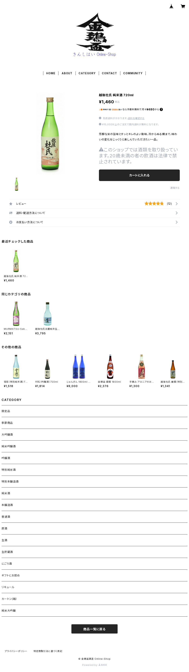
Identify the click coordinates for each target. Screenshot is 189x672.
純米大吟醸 (9, 610)
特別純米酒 (9, 469)
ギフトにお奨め (11, 575)
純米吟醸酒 (9, 446)
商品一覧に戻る (94, 629)
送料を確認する (136, 118)
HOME (50, 73)
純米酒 (6, 493)
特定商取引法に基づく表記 (47, 651)
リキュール (8, 587)
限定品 (6, 411)
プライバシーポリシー (16, 651)
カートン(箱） (9, 598)
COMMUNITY (132, 73)
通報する (175, 187)
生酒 (4, 540)
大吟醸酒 (7, 434)
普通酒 (6, 516)
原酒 (4, 528)
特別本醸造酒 (10, 481)
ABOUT (67, 73)
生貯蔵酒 (7, 551)
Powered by (94, 665)
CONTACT (109, 73)
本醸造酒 (7, 505)
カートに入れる (139, 175)
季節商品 (7, 422)
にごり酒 (7, 563)
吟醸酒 (6, 458)
